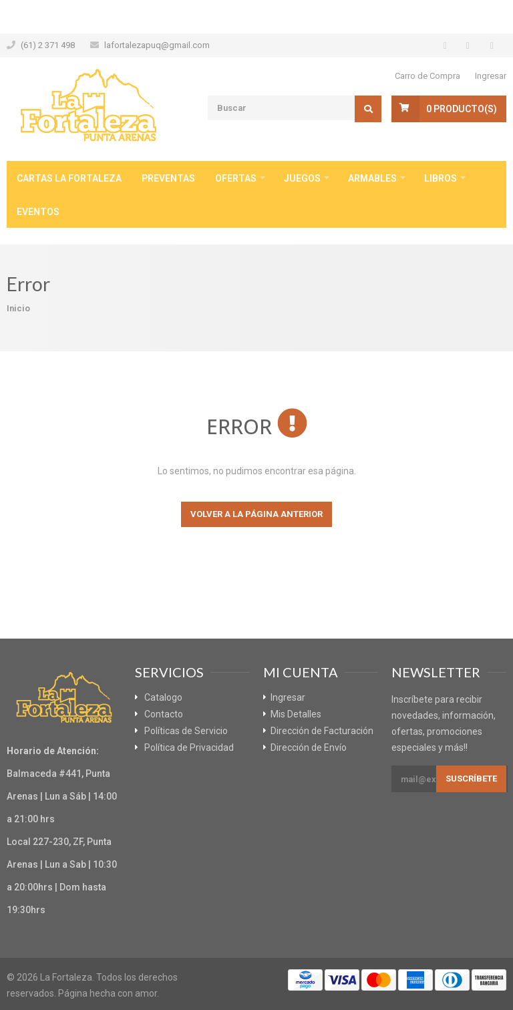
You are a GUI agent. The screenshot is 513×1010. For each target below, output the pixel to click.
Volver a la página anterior (256, 514)
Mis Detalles (296, 714)
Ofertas (235, 178)
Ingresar (490, 76)
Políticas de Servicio (186, 730)
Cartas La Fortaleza (69, 178)
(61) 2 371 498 (48, 45)
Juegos (302, 178)
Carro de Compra (427, 76)
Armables (372, 178)
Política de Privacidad (189, 747)
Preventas (168, 178)
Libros (440, 178)
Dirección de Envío (309, 747)
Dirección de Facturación (322, 730)
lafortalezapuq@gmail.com (157, 45)
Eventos (38, 211)
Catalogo (163, 697)
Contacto (163, 714)
